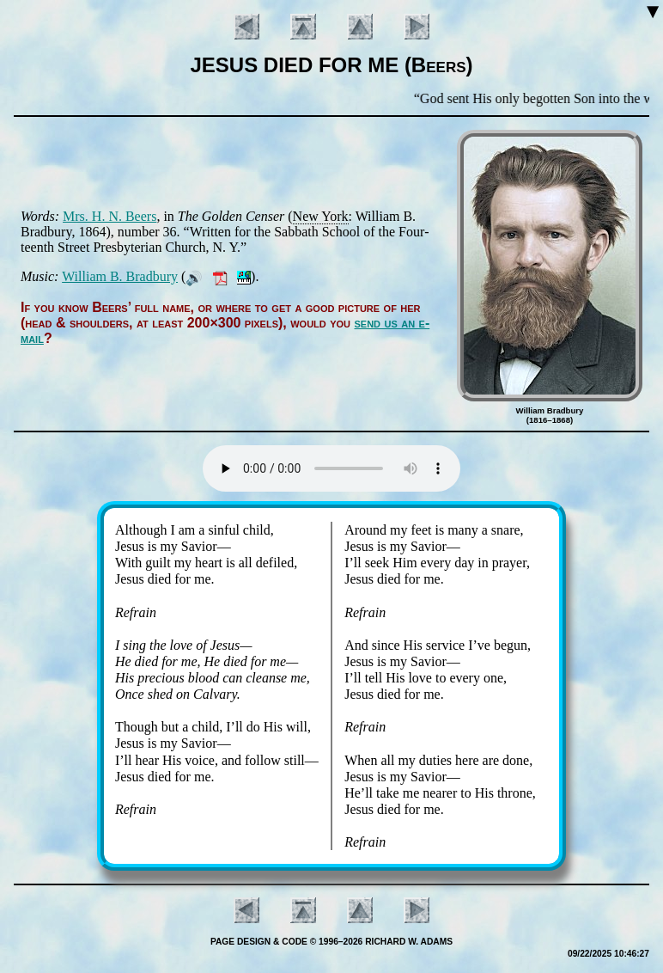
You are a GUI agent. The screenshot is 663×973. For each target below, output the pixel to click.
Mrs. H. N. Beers (109, 216)
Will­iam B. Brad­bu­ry (120, 276)
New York (321, 216)
